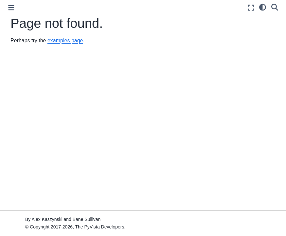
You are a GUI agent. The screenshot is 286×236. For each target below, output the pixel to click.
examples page (65, 40)
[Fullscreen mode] (251, 7)
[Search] (275, 6)
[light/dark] (263, 6)
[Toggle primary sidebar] (11, 7)
